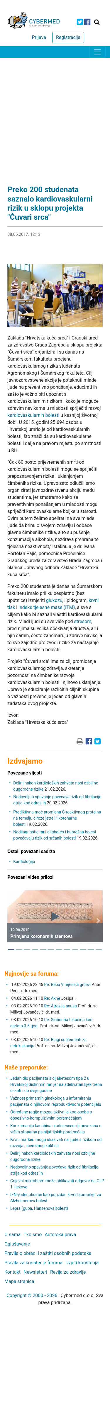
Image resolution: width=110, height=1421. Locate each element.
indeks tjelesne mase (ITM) (46, 607)
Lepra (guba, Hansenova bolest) (39, 1208)
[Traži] (97, 22)
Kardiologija (24, 861)
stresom (83, 621)
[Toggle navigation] (97, 52)
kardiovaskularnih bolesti (33, 415)
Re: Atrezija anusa (60, 1006)
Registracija (68, 37)
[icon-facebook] (87, 21)
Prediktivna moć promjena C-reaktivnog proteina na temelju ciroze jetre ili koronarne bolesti (57, 818)
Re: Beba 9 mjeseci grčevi (67, 984)
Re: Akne (52, 998)
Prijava (39, 37)
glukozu (54, 600)
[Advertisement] (55, 115)
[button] (11, 920)
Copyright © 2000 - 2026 (31, 1295)
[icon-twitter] (80, 21)
